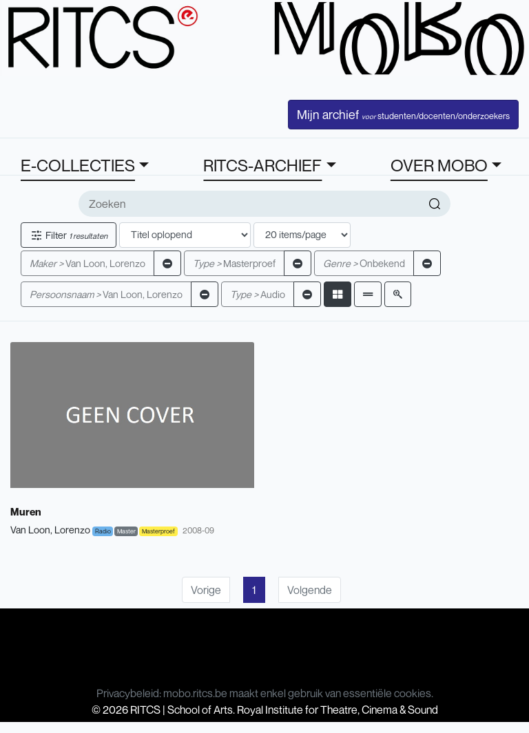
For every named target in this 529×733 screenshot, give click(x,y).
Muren (25, 511)
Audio (257, 294)
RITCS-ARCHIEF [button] (262, 165)
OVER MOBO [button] (439, 165)
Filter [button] (68, 235)
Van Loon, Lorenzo (87, 263)
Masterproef (234, 263)
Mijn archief (403, 114)
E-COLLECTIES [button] (78, 165)
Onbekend (364, 263)
